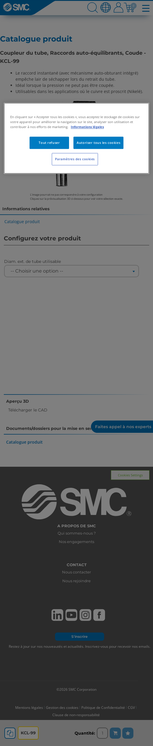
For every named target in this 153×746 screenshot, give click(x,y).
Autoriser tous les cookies (98, 142)
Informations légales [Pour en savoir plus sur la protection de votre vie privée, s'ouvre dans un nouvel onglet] (87, 127)
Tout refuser (49, 142)
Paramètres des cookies (75, 159)
